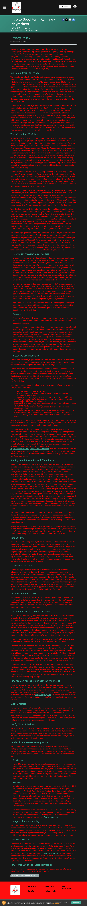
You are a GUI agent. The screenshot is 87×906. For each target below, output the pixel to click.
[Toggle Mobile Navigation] (5, 8)
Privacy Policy (56, 903)
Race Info (32, 886)
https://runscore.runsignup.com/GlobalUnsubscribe (29, 449)
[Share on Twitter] (66, 19)
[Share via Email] (70, 19)
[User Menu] (75, 6)
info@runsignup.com (43, 695)
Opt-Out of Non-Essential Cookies (24, 876)
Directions (34, 31)
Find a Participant (67, 887)
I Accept (76, 903)
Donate (65, 7)
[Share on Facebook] (63, 19)
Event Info (49, 886)
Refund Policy (51, 891)
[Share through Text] (73, 19)
